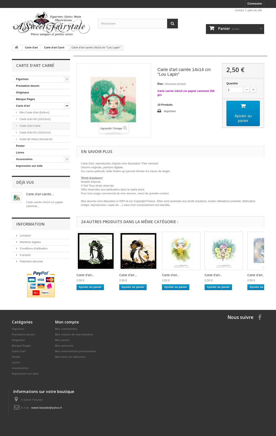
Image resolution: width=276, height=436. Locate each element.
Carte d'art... (85, 275)
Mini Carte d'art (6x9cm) (34, 112)
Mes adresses (64, 345)
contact (239, 10)
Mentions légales (30, 242)
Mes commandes (66, 329)
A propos (25, 255)
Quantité (232, 83)
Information (30, 224)
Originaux (22, 92)
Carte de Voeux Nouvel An (35, 139)
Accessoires (24, 159)
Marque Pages (25, 99)
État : (161, 83)
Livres (20, 152)
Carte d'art (23, 105)
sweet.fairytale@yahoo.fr (46, 407)
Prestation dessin (27, 85)
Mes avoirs (62, 340)
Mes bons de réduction (70, 357)
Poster (20, 145)
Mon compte (67, 322)
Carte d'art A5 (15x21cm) (35, 132)
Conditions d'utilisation (33, 248)
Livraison (25, 235)
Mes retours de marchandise (74, 334)
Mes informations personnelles (75, 351)
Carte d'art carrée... (40, 194)
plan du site (255, 10)
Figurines (22, 79)
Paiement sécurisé (31, 261)
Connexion (255, 3)
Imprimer (170, 111)
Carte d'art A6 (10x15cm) (35, 119)
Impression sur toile (29, 165)
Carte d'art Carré (29, 125)
